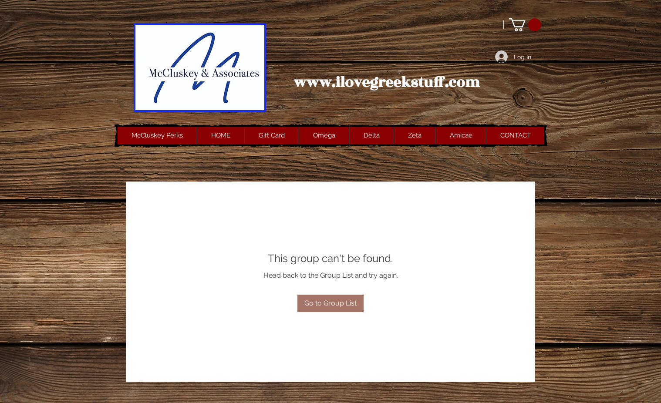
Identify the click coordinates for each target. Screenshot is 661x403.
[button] (525, 24)
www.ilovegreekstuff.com (386, 83)
